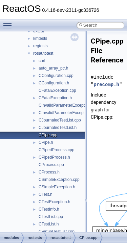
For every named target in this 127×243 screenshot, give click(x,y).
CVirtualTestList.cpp (57, 231)
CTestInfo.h (49, 209)
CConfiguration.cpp (56, 75)
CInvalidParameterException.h (66, 112)
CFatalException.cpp (57, 90)
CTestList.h (49, 224)
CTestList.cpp (51, 216)
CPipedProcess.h (54, 157)
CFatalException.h (55, 98)
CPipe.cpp (48, 135)
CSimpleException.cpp (59, 179)
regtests (40, 46)
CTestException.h (54, 201)
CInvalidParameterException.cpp (68, 105)
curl (42, 60)
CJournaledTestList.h (58, 127)
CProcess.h (49, 172)
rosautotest (43, 53)
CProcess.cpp (51, 164)
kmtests (40, 38)
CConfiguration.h (54, 83)
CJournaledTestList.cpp (60, 120)
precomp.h (106, 84)
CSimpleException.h (57, 187)
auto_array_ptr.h (53, 68)
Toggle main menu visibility (9, 22)
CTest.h (45, 194)
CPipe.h (46, 142)
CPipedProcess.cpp (56, 149)
